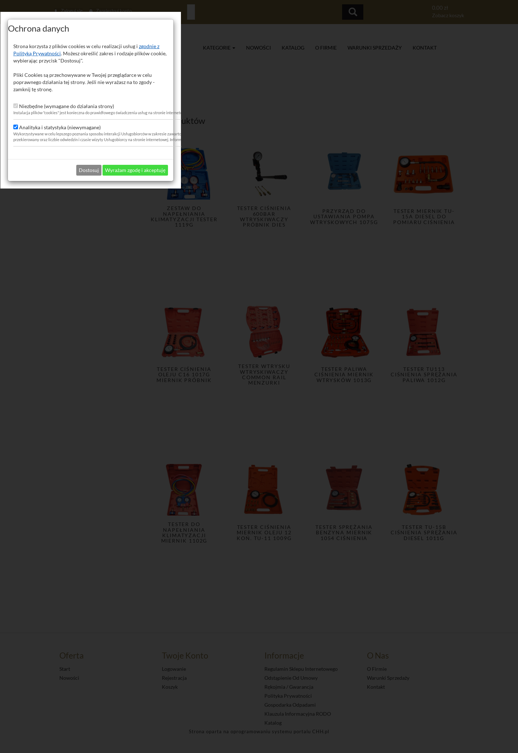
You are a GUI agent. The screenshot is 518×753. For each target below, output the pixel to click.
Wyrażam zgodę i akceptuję (303, 452)
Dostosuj (257, 452)
